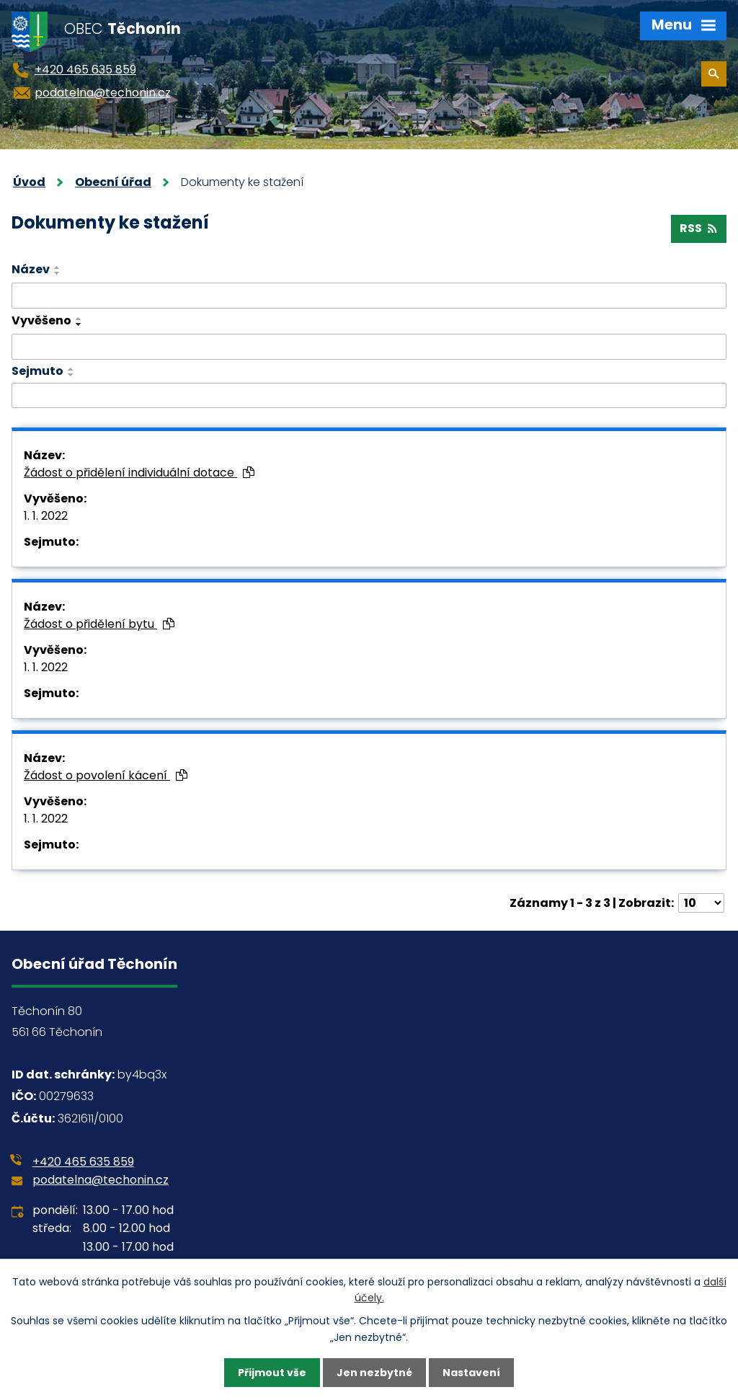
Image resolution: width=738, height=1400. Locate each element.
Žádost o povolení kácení (105, 775)
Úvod (29, 182)
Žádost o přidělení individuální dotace (139, 472)
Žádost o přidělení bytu (99, 624)
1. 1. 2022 (46, 516)
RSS (698, 228)
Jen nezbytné (374, 1372)
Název (31, 269)
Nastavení (471, 1372)
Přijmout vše (272, 1372)
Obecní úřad (113, 182)
